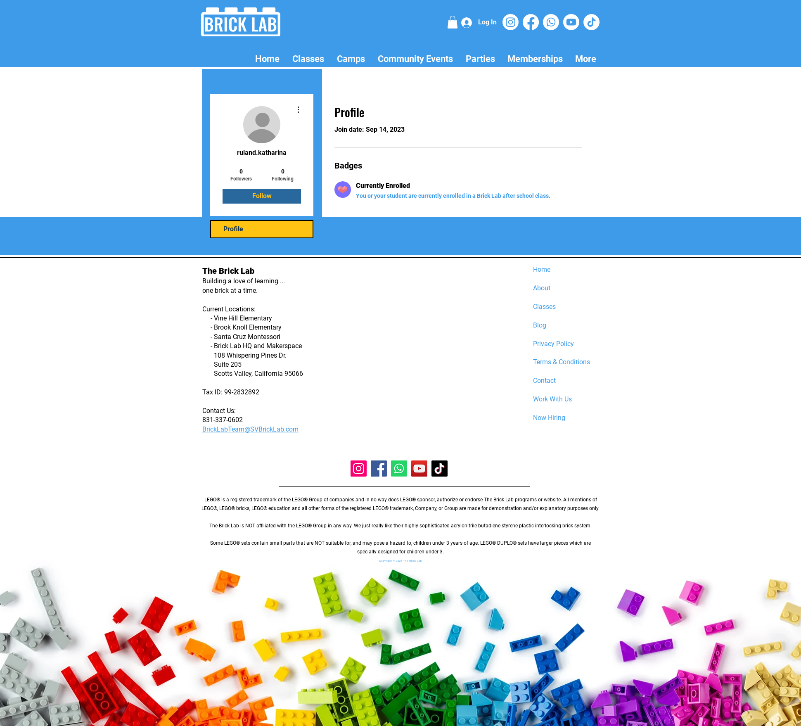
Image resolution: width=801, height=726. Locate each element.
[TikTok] (591, 22)
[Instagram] (510, 22)
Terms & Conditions (561, 362)
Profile (233, 229)
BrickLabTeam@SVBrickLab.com (250, 429)
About (541, 288)
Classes (544, 307)
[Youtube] (571, 22)
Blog (539, 325)
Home (541, 269)
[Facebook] (531, 22)
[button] (452, 22)
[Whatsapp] (551, 22)
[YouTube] (419, 468)
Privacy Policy (553, 344)
